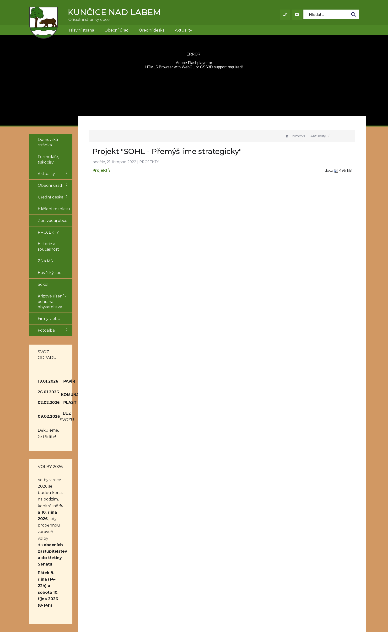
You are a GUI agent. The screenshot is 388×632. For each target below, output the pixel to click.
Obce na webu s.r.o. (260, 614)
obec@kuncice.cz (187, 569)
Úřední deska (152, 30)
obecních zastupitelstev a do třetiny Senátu (56, 484)
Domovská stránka (297, 136)
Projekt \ (121, 170)
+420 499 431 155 (185, 564)
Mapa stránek (239, 569)
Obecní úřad (116, 30)
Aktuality (183, 30)
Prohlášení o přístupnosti (250, 564)
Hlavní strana (81, 30)
